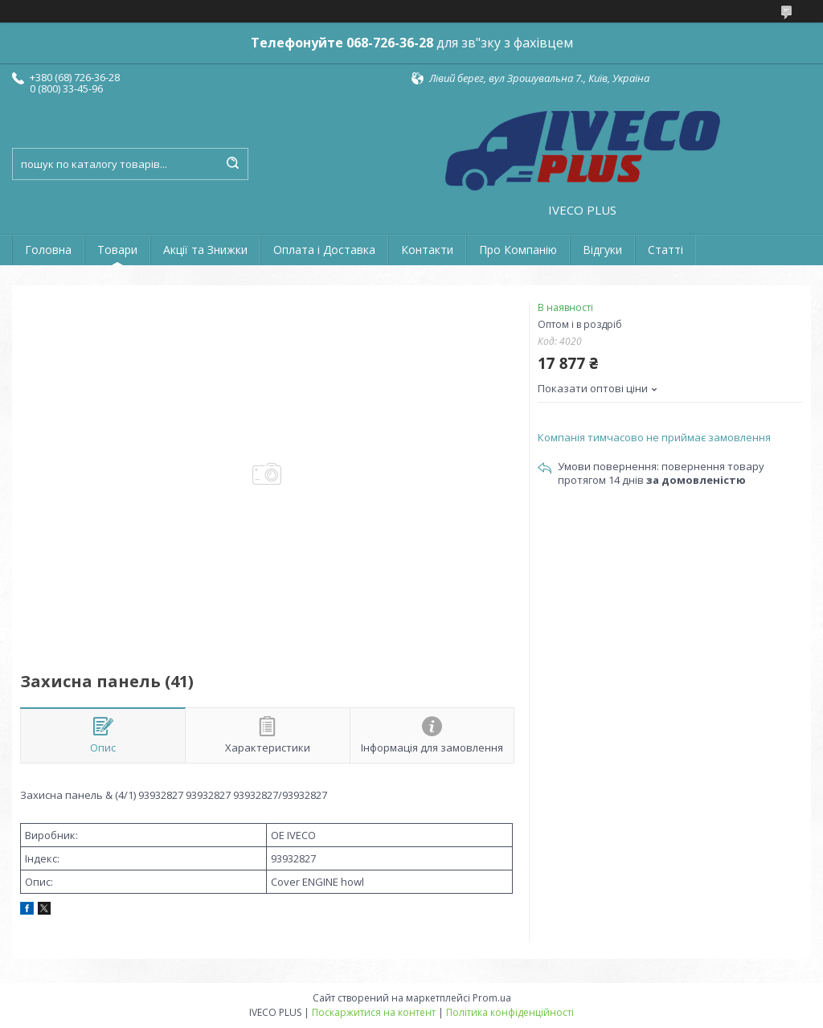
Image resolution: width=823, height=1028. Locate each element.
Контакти (427, 249)
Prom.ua (492, 998)
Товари (117, 249)
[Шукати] (232, 164)
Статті (665, 249)
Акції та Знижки (205, 249)
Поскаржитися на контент (374, 1012)
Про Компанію (518, 249)
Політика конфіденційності (510, 1012)
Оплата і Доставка (324, 249)
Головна (48, 249)
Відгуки (602, 249)
